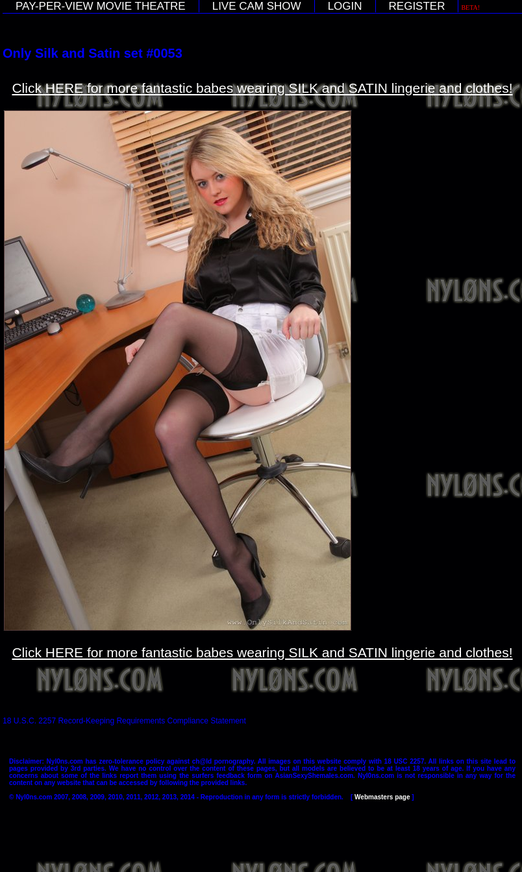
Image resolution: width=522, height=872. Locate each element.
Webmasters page (382, 797)
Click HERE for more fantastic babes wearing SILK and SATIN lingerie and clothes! (262, 87)
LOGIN (345, 6)
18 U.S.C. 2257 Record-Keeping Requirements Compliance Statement (124, 720)
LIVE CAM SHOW (256, 6)
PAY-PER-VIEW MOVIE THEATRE (101, 6)
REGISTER (417, 6)
